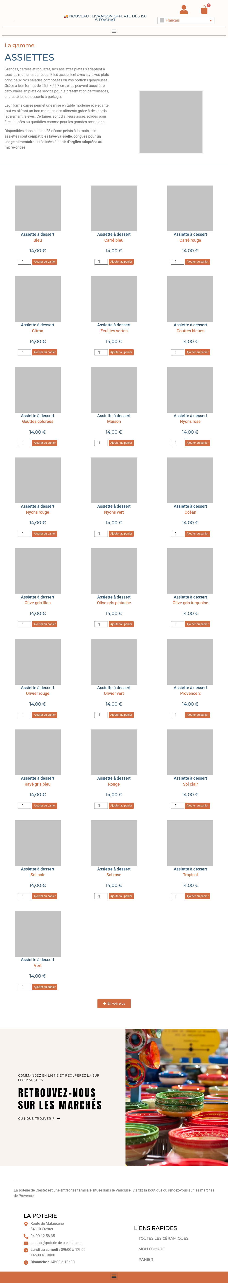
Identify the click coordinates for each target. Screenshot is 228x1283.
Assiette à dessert (37, 325)
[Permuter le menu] (114, 31)
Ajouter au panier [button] (45, 261)
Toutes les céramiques (163, 1238)
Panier (146, 1259)
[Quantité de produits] (24, 262)
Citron (37, 331)
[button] (114, 1003)
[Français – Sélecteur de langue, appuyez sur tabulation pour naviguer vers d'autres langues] (185, 20)
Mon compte (152, 1249)
